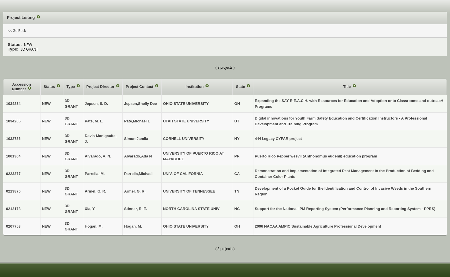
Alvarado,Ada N (138, 156)
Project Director (100, 86)
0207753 (13, 226)
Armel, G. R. (134, 191)
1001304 (13, 156)
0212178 (13, 209)
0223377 (13, 174)
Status (50, 86)
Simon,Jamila (136, 138)
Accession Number (21, 86)
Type (71, 86)
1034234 (13, 103)
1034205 (13, 121)
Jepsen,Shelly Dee (140, 103)
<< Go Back (17, 31)
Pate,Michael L (137, 121)
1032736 (13, 138)
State (241, 86)
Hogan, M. (133, 226)
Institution (195, 86)
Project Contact (140, 86)
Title (347, 86)
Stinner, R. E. (135, 209)
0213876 (13, 191)
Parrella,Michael (138, 174)
